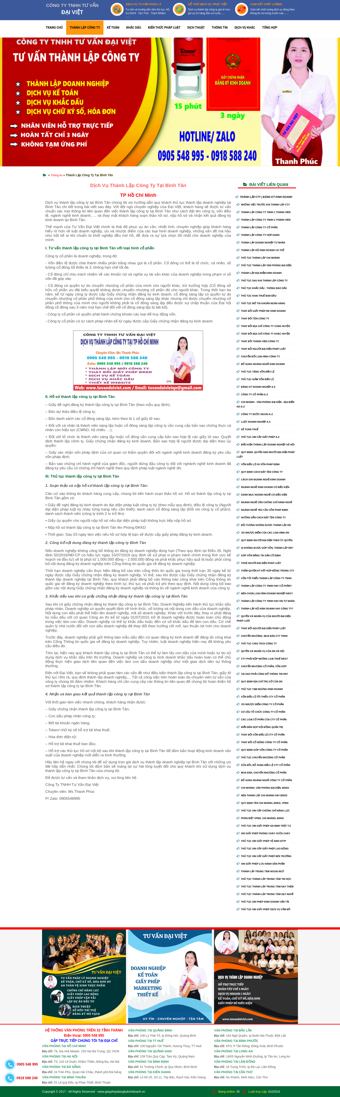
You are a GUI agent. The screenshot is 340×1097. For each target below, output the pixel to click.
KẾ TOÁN (113, 27)
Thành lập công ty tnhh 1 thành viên (264, 212)
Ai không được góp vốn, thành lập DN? (265, 548)
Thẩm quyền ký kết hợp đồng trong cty (265, 570)
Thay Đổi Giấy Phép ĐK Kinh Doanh (261, 311)
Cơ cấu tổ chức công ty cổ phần (261, 712)
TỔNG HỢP (269, 27)
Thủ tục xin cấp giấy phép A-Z (258, 437)
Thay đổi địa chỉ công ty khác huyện (263, 333)
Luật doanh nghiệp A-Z (254, 421)
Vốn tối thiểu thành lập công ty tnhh (264, 578)
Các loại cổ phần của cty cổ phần (262, 719)
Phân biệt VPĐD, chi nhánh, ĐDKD (260, 818)
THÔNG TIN (219, 27)
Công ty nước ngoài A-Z (255, 414)
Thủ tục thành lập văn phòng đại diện (264, 265)
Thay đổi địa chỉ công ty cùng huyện (263, 326)
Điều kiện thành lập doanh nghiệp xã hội (266, 444)
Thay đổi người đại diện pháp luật (261, 349)
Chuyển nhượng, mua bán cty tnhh (262, 636)
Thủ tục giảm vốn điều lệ (255, 379)
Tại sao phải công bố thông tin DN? (262, 674)
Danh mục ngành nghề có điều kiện (262, 494)
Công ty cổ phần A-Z (252, 394)
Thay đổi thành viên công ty (258, 341)
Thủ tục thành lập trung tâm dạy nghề (265, 894)
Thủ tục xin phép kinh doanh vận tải (263, 901)
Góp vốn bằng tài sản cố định (259, 555)
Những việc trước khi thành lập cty (263, 204)
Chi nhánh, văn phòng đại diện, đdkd (263, 788)
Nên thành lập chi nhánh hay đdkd (262, 795)
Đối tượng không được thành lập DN (264, 525)
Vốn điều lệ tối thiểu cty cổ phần (261, 696)
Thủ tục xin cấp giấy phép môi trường (264, 856)
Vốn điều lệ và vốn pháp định (258, 464)
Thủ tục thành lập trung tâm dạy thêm (265, 886)
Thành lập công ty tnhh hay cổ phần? (264, 586)
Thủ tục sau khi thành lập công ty (262, 280)
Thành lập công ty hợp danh (258, 235)
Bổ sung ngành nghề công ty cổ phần (264, 780)
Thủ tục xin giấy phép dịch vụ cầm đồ (264, 909)
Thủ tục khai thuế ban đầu (256, 295)
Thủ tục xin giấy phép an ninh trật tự (264, 825)
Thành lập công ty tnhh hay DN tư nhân (266, 601)
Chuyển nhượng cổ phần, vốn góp (262, 666)
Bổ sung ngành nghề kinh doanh (261, 364)
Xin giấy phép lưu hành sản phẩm (261, 863)
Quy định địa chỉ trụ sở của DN (260, 681)
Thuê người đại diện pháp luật (259, 563)
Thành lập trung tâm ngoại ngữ (260, 871)
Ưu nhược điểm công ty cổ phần (260, 704)
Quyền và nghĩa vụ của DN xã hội (260, 651)
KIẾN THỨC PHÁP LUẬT (164, 27)
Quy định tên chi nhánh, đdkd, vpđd (263, 803)
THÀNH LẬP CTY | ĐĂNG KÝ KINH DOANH (264, 197)
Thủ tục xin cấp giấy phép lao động (263, 848)
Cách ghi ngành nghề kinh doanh (261, 479)
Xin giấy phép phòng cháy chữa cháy (263, 833)
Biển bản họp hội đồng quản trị (260, 727)
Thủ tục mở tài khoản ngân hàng (261, 303)
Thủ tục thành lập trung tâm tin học (264, 879)
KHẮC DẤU (133, 27)
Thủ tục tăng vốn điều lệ (256, 371)
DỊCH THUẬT (196, 27)
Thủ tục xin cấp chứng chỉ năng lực (263, 810)
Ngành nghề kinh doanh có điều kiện (263, 487)
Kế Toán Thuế (247, 429)
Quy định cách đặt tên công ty (260, 472)
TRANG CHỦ (54, 27)
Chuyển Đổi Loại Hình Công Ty (258, 356)
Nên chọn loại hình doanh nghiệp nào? (265, 593)
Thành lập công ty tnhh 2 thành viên (264, 219)
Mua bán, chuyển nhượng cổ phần (261, 772)
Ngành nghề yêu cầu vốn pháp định (262, 510)
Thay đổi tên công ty (253, 318)
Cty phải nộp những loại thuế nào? (262, 658)
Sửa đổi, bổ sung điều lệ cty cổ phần (263, 765)
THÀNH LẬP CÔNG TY (85, 27)
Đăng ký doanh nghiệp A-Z (256, 387)
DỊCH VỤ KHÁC (245, 27)
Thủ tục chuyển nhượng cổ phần (261, 757)
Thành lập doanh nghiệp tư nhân (261, 242)
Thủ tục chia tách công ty (257, 643)
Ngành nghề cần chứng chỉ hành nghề (264, 502)
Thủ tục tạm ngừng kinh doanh (260, 689)
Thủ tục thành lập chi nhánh (258, 257)
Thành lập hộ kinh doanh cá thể (260, 250)
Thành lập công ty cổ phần (257, 227)
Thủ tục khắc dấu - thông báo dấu (262, 288)
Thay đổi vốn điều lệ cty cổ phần (261, 734)
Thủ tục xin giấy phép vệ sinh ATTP (261, 841)
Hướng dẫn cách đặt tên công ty (261, 517)
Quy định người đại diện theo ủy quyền (265, 540)
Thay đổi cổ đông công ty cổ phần (262, 742)
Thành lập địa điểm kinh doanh (259, 273)
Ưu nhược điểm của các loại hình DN (263, 532)
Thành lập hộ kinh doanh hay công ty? (265, 608)
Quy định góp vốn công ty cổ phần (262, 750)
